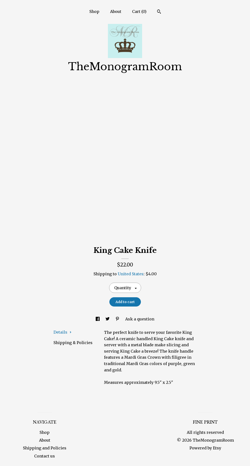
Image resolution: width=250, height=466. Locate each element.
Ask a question (139, 319)
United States (131, 273)
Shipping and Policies (44, 448)
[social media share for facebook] (98, 319)
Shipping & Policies (73, 342)
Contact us (44, 456)
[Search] (159, 12)
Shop (94, 11)
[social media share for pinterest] (117, 319)
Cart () (139, 11)
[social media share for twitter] (108, 319)
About (115, 11)
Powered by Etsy (205, 448)
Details (62, 332)
